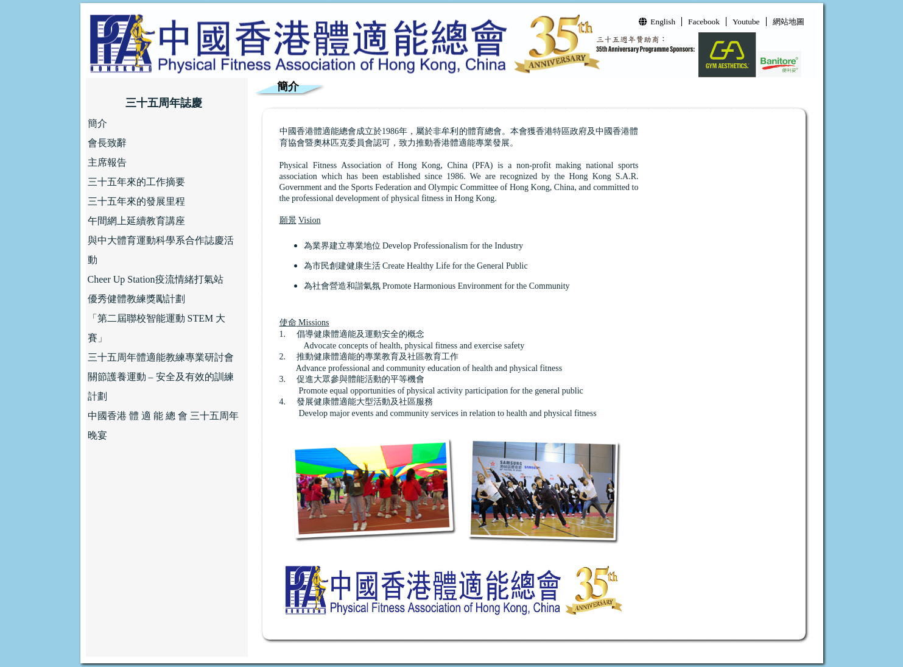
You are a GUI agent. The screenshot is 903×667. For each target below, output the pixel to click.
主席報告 (107, 162)
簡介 (97, 123)
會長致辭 (107, 143)
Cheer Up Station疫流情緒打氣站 (155, 279)
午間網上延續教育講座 (136, 221)
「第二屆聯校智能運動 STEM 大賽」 (157, 328)
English (657, 21)
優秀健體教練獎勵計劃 (136, 299)
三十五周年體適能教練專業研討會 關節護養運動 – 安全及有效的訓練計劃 (161, 376)
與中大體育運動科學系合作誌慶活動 (161, 250)
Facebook (704, 21)
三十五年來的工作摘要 (136, 182)
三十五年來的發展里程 (136, 201)
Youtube (746, 21)
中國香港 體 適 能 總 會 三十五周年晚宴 (163, 425)
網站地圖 (788, 21)
